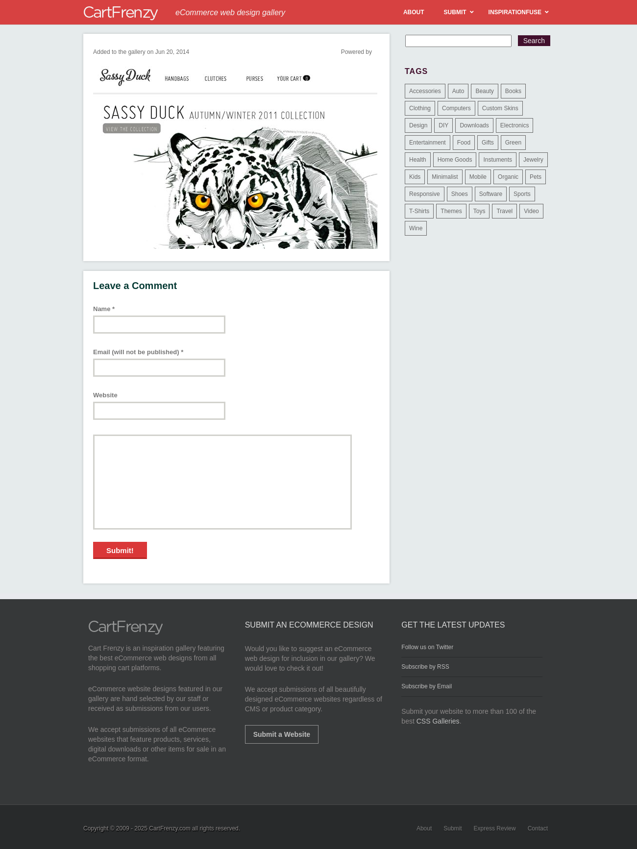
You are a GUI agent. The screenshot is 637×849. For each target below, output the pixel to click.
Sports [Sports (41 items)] (522, 194)
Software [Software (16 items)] (490, 194)
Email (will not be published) (138, 352)
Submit (452, 828)
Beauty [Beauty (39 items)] (484, 91)
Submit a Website (281, 734)
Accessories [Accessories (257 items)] (425, 91)
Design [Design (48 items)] (418, 125)
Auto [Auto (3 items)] (458, 91)
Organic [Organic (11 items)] (508, 176)
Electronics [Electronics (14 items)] (514, 125)
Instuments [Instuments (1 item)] (497, 159)
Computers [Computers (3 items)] (456, 108)
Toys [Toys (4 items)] (479, 211)
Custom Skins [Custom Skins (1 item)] (500, 108)
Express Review (495, 828)
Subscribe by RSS (425, 666)
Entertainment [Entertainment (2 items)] (427, 142)
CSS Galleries (438, 721)
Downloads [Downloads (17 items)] (474, 125)
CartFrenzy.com (169, 828)
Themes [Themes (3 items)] (451, 211)
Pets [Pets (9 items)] (535, 176)
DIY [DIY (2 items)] (443, 125)
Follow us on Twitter (427, 647)
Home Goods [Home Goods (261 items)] (455, 159)
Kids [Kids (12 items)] (414, 176)
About (424, 828)
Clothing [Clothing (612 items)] (420, 108)
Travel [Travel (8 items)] (504, 211)
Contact (538, 828)
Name (104, 309)
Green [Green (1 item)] (513, 142)
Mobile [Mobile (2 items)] (478, 176)
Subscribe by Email (426, 686)
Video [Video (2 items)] (531, 211)
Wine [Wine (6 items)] (415, 228)
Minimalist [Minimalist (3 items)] (445, 176)
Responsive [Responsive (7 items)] (424, 194)
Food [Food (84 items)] (463, 142)
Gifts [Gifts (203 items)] (488, 142)
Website (105, 395)
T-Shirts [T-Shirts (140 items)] (419, 211)
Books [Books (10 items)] (513, 91)
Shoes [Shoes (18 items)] (459, 194)
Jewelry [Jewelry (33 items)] (533, 159)
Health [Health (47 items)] (417, 159)
